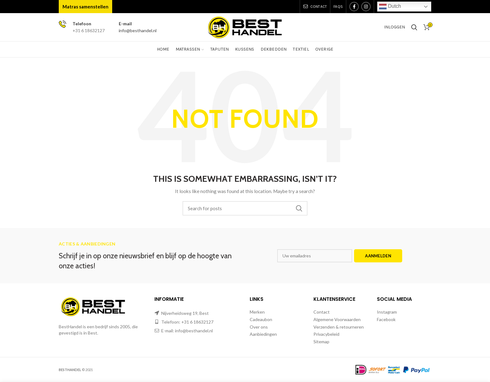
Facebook (386, 319)
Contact (321, 312)
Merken (257, 312)
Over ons (259, 327)
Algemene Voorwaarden (337, 319)
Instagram (387, 312)
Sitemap (321, 341)
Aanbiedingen (263, 334)
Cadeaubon (261, 319)
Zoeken (299, 208)
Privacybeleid (326, 334)
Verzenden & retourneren (338, 327)
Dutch (390, 6)
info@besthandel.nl (138, 30)
